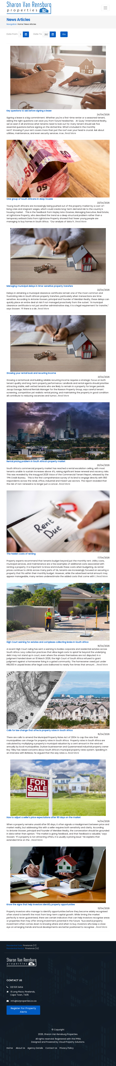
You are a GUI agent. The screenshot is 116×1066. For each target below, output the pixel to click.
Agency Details (35, 1048)
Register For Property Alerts (23, 1010)
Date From (12, 34)
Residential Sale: (15, 945)
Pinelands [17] (29, 945)
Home (20, 24)
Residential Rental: (16, 948)
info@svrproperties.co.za (23, 1000)
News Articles (30, 24)
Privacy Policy (67, 1048)
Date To (37, 34)
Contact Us (51, 1048)
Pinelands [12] (32, 948)
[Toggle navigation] (105, 8)
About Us (20, 1048)
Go (64, 34)
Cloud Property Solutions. (72, 1041)
